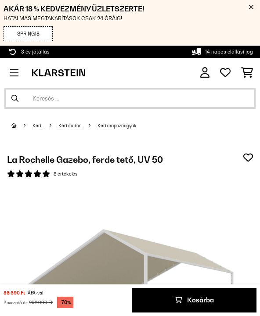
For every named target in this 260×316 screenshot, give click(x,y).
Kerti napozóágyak (117, 125)
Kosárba (194, 300)
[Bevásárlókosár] (247, 73)
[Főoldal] (21, 125)
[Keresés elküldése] (14, 98)
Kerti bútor (70, 125)
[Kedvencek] (225, 73)
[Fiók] (204, 72)
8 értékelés (65, 173)
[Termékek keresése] (130, 98)
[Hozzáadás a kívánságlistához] (248, 157)
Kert (37, 125)
